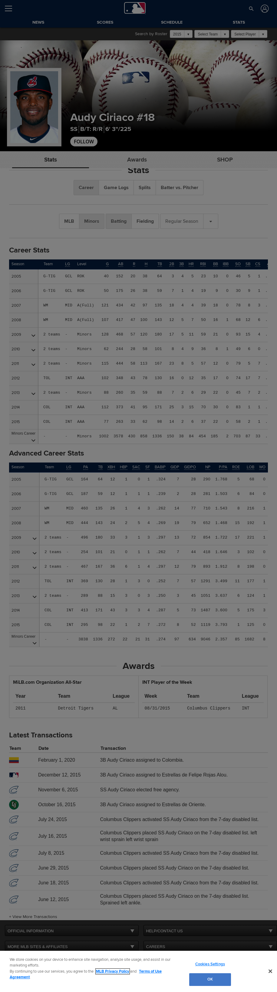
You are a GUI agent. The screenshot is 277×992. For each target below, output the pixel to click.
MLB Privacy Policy (112, 971)
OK (210, 979)
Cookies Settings (210, 964)
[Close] (270, 971)
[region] (138, 971)
